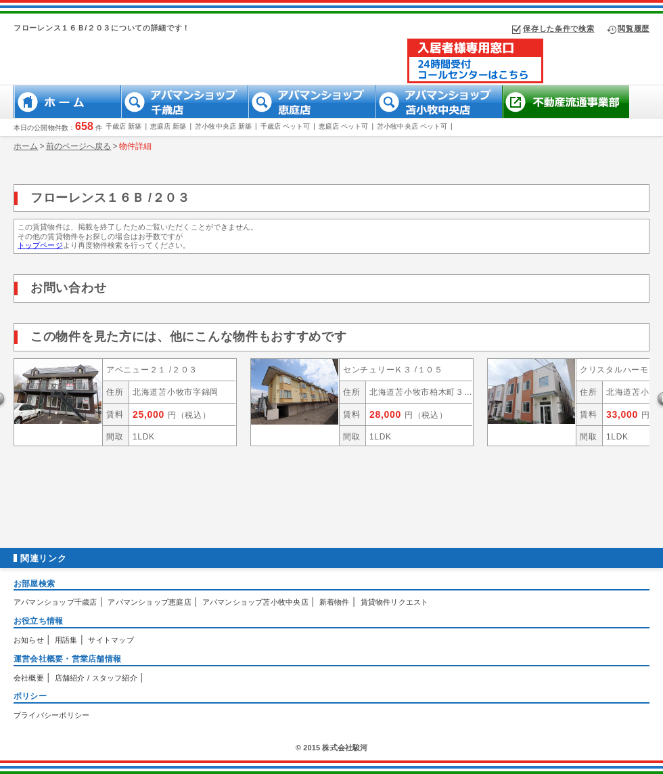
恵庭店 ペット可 (344, 126)
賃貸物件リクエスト (395, 602)
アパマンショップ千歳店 (55, 602)
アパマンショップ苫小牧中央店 (255, 602)
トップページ (40, 245)
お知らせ (29, 640)
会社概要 (29, 678)
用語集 (66, 640)
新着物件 (334, 602)
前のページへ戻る (79, 146)
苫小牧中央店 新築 (223, 126)
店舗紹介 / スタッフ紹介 (96, 678)
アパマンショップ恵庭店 (149, 602)
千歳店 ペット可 (285, 126)
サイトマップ (110, 640)
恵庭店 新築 (168, 126)
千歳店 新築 (123, 126)
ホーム (26, 146)
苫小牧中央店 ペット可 (412, 126)
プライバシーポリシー (51, 715)
